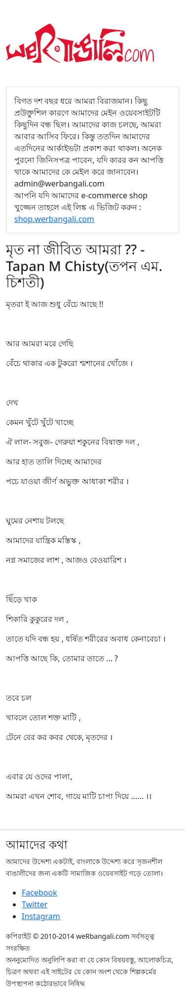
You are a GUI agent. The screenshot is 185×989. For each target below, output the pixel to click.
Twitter (34, 904)
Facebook (39, 892)
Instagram (41, 916)
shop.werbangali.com (54, 219)
